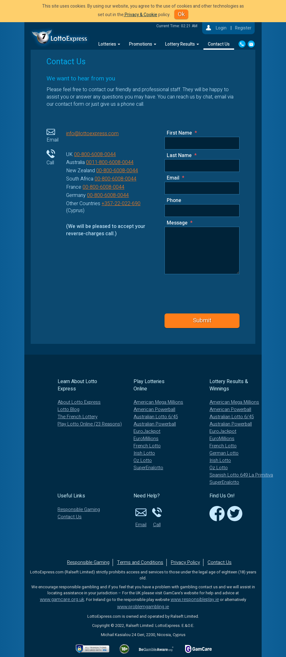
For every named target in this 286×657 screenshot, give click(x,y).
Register (243, 28)
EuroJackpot (147, 431)
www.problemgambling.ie (143, 606)
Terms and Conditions (140, 562)
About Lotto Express (79, 402)
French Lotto (147, 445)
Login (221, 28)
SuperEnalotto (148, 467)
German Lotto (224, 453)
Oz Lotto (143, 460)
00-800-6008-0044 (95, 154)
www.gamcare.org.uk (62, 599)
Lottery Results (182, 44)
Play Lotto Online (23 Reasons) (90, 423)
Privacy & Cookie (140, 14)
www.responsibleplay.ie (195, 599)
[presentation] (208, 293)
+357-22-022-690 (121, 203)
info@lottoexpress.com (92, 133)
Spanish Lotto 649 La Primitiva (241, 474)
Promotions (142, 44)
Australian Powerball (155, 423)
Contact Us (219, 44)
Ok (181, 14)
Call (157, 517)
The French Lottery (77, 416)
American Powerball (154, 409)
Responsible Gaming (79, 509)
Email (141, 517)
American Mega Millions (158, 402)
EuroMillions (146, 438)
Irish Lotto (144, 453)
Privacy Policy (185, 562)
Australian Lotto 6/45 (156, 416)
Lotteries (109, 44)
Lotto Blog (68, 409)
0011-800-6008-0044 (110, 162)
